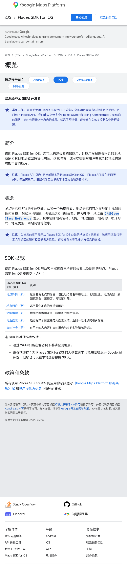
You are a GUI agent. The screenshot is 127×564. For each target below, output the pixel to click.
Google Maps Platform (39, 55)
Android (38, 80)
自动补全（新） (16, 327)
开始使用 (81, 17)
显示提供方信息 (82, 239)
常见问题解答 (13, 536)
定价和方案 (93, 536)
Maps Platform (42, 5)
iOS (8, 17)
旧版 (39, 179)
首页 (7, 55)
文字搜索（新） (16, 313)
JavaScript (84, 80)
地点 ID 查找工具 (15, 549)
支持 (89, 549)
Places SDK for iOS (35, 17)
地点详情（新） (16, 294)
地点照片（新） (16, 305)
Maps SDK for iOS (16, 555)
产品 (18, 55)
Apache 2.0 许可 (14, 408)
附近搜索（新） (16, 320)
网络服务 (18, 86)
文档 (60, 55)
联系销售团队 (108, 17)
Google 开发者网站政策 (75, 408)
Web (48, 549)
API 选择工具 (13, 542)
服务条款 (92, 555)
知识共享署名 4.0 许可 (67, 404)
